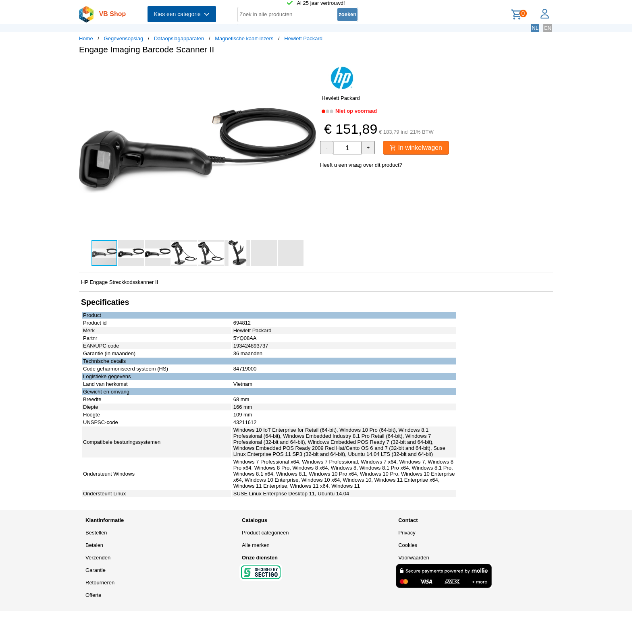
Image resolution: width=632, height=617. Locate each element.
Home (86, 38)
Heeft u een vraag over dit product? (361, 165)
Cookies (407, 545)
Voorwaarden (413, 558)
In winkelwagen (416, 147)
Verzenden (97, 558)
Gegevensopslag (123, 38)
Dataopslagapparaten (179, 38)
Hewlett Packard (303, 38)
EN (547, 28)
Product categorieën (265, 533)
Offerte (93, 595)
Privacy (407, 533)
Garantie (95, 570)
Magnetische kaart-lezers (244, 38)
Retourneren (99, 583)
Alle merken (256, 545)
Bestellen (96, 533)
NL (535, 28)
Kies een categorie (182, 14)
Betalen (94, 545)
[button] (308, 68)
